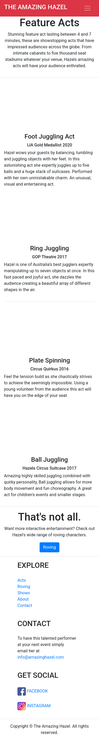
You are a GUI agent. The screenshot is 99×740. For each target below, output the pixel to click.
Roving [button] (49, 547)
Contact (24, 605)
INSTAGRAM (34, 705)
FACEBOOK (32, 691)
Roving (23, 586)
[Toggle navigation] (87, 8)
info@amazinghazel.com (40, 657)
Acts (21, 580)
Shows (23, 592)
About (23, 599)
